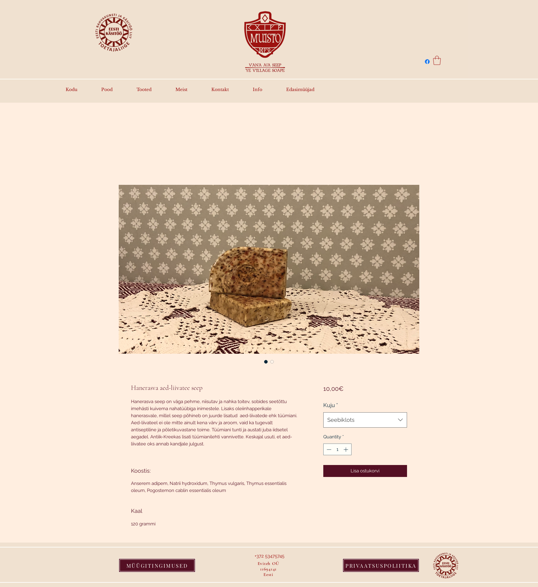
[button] (437, 60)
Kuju (330, 405)
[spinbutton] (337, 449)
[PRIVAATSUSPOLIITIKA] (381, 565)
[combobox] (365, 420)
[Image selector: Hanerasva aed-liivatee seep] (266, 362)
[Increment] (346, 449)
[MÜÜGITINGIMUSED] (157, 565)
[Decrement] (328, 449)
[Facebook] (427, 62)
